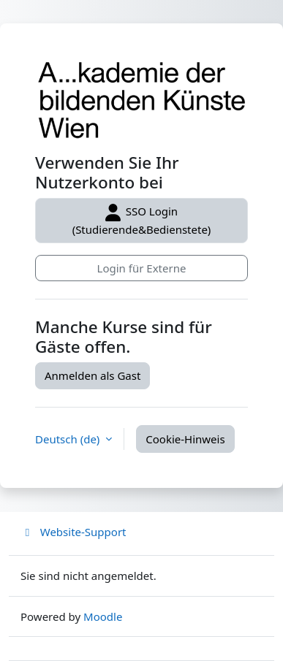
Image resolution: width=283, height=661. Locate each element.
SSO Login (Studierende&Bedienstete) (141, 220)
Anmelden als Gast (92, 375)
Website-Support (73, 531)
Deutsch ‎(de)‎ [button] (68, 439)
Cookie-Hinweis (185, 439)
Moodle (102, 616)
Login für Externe (141, 268)
